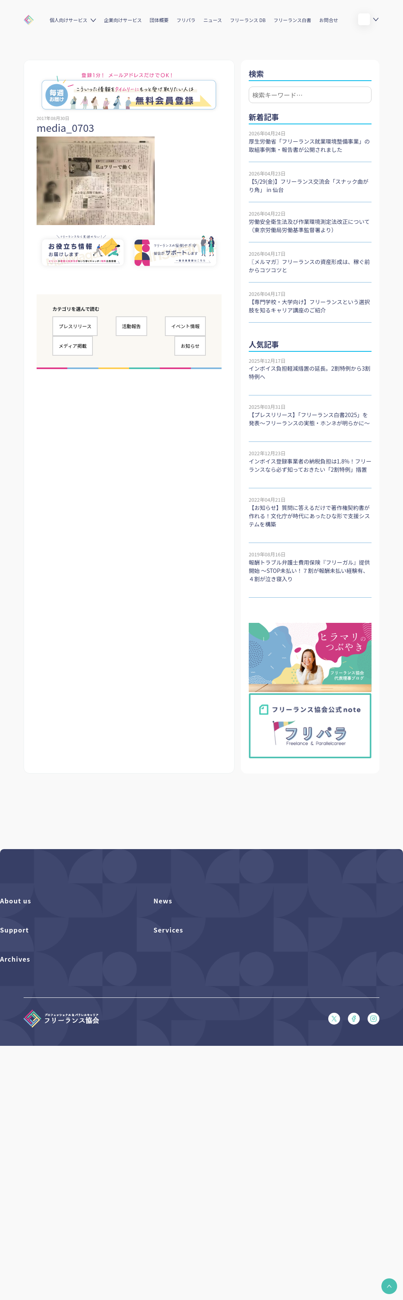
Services (168, 996)
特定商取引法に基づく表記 (30, 1121)
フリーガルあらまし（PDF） (33, 1081)
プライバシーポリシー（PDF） (35, 1108)
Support (14, 996)
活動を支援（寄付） (23, 932)
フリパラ (186, 20)
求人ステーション (173, 1068)
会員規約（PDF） (20, 1094)
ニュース (212, 20)
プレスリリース (75, 326)
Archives (15, 1146)
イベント (163, 945)
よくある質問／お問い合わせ (33, 1014)
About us (15, 900)
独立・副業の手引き (23, 1177)
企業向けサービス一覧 (179, 1054)
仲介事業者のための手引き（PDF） (40, 1204)
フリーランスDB (172, 1014)
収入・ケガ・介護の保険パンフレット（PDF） (53, 1054)
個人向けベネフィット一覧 (183, 1028)
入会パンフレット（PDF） (30, 1028)
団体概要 (159, 20)
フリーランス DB (248, 20)
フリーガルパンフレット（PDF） (38, 1068)
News (162, 900)
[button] (389, 1286)
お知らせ (190, 345)
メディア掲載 (73, 345)
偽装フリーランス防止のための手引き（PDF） (53, 1217)
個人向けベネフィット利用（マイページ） (201, 1041)
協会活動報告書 (18, 1190)
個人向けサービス (68, 20)
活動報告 (131, 326)
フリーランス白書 (292, 20)
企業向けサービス (123, 20)
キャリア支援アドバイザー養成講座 (194, 1081)
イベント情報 (185, 326)
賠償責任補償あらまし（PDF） (35, 1041)
